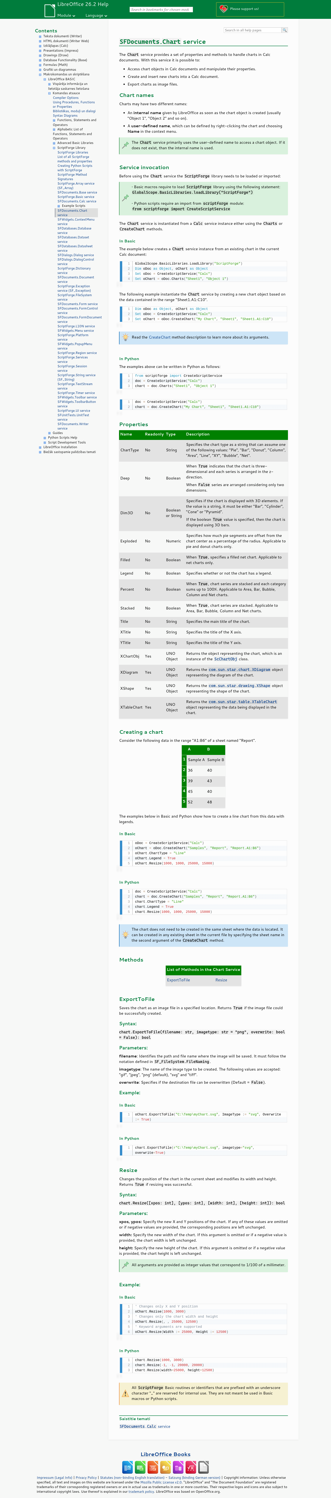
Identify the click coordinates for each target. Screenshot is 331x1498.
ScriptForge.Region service (77, 353)
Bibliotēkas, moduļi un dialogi (74, 111)
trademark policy (141, 1487)
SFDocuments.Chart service (72, 212)
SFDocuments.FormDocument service (77, 319)
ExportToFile (178, 977)
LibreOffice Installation (60, 447)
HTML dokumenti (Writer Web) (66, 41)
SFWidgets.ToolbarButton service (76, 403)
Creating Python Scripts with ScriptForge (74, 167)
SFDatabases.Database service (74, 230)
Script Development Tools (67, 442)
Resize (221, 977)
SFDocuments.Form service (77, 304)
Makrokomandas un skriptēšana (66, 74)
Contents (46, 30)
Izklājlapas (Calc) (55, 45)
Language (94, 15)
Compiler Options (66, 97)
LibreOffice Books (165, 1450)
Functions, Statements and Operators (74, 122)
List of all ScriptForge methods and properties (74, 159)
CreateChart (160, 336)
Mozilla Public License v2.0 (161, 1478)
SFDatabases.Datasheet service (75, 248)
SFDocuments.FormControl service (77, 310)
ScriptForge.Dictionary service (74, 270)
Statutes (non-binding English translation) (132, 1473)
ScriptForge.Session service (72, 368)
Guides (58, 433)
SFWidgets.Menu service (75, 330)
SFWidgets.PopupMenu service (74, 346)
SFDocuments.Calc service (76, 201)
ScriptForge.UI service (73, 410)
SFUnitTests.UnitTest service (73, 417)
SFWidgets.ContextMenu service (76, 221)
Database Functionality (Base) (65, 60)
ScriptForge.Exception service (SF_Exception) (74, 288)
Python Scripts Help (62, 437)
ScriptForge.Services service (72, 359)
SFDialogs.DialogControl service (75, 261)
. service (144, 1422)
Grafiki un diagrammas (59, 69)
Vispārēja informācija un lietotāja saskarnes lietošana (68, 86)
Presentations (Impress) (60, 50)
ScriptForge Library (71, 147)
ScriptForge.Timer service (76, 393)
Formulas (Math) (55, 64)
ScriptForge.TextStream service (74, 386)
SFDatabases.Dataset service (73, 239)
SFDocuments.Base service (77, 192)
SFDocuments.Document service (75, 279)
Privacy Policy (86, 1473)
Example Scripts (73, 205)
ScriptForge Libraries (72, 152)
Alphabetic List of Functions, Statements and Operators (72, 134)
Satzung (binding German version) (194, 1473)
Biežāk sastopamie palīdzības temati (69, 452)
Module (64, 15)
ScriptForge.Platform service (72, 337)
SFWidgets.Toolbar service (77, 397)
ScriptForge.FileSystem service (74, 297)
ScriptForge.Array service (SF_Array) (76, 185)
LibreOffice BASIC (61, 79)
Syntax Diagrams (65, 115)
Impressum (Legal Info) (54, 1473)
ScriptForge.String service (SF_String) (76, 377)
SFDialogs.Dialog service (75, 255)
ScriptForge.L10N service (76, 326)
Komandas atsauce (66, 93)
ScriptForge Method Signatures (72, 176)
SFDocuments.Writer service (73, 426)
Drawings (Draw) (55, 55)
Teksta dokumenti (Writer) (62, 36)
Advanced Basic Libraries (75, 143)
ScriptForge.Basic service (75, 197)
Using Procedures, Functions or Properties (74, 104)
